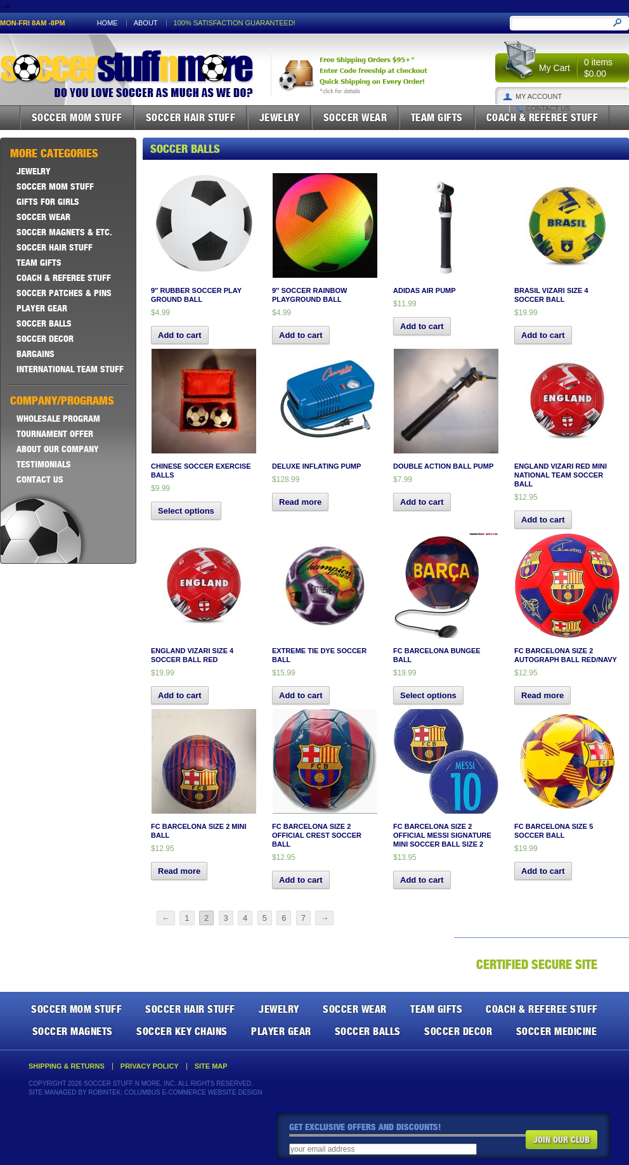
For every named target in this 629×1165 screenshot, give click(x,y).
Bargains (35, 353)
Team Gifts (437, 117)
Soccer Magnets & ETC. (64, 232)
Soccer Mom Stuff (77, 117)
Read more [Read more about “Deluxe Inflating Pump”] (300, 502)
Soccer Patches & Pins (64, 293)
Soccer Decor (45, 338)
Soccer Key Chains (182, 1031)
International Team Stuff (70, 369)
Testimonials (43, 464)
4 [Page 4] (245, 918)
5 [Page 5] (265, 918)
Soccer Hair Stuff (191, 117)
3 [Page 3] (226, 918)
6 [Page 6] (284, 918)
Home (107, 23)
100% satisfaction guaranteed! (234, 23)
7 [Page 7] (303, 918)
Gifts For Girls (47, 201)
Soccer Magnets (72, 1031)
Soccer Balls (44, 323)
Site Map (211, 1066)
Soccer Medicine (556, 1031)
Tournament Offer (54, 433)
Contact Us (548, 108)
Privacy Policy (149, 1066)
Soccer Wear (355, 117)
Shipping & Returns (67, 1066)
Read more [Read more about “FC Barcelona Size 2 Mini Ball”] (179, 871)
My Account (539, 96)
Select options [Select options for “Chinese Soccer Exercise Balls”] (186, 511)
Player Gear (41, 308)
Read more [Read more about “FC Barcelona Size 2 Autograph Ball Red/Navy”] (542, 695)
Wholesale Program (58, 418)
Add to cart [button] (180, 335)
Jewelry (279, 117)
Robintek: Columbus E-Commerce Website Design (175, 1092)
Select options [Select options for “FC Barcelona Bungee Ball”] (428, 695)
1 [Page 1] (187, 918)
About (146, 23)
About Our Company (57, 449)
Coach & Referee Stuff (542, 117)
